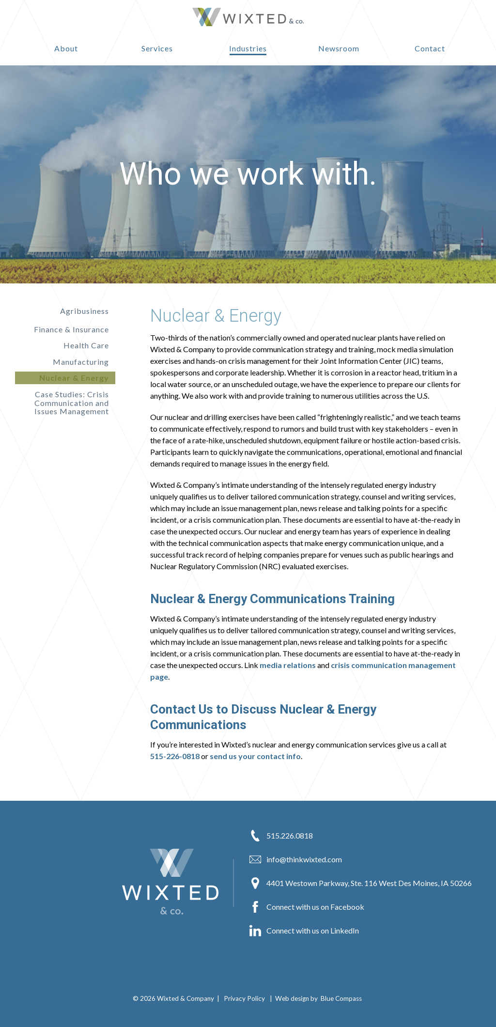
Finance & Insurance (71, 329)
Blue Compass (341, 998)
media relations (288, 664)
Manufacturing (81, 361)
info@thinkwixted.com (295, 859)
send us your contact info (255, 756)
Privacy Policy (244, 998)
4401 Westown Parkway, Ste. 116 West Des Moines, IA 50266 (360, 883)
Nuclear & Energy (74, 377)
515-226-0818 (175, 756)
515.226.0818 (281, 835)
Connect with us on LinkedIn (304, 930)
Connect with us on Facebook (306, 907)
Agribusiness (84, 311)
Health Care (86, 345)
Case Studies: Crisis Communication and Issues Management (71, 402)
